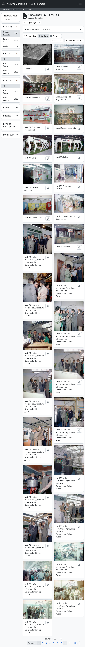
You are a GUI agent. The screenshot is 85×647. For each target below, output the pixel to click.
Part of (6, 53)
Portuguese (10, 40)
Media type (8, 134)
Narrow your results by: (10, 17)
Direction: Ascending (73, 40)
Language (8, 26)
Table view (55, 36)
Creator (7, 80)
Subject (7, 115)
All (4, 59)
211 (70, 643)
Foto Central (10, 71)
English (10, 47)
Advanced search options (37, 29)
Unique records (10, 33)
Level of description (9, 125)
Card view (43, 36)
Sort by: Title (56, 40)
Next (76, 643)
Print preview (30, 36)
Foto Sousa (10, 64)
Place (6, 107)
